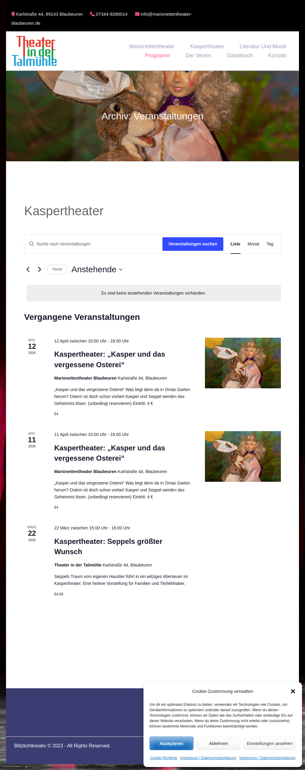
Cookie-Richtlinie (163, 758)
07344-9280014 (108, 14)
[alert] (154, 293)
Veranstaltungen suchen (192, 243)
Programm (157, 55)
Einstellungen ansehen (270, 743)
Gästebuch (240, 55)
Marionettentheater (152, 46)
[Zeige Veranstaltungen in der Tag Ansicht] (269, 244)
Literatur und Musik (263, 46)
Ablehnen (218, 743)
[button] (293, 691)
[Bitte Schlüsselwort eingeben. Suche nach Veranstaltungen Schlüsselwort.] (93, 244)
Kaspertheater (207, 46)
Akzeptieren (171, 743)
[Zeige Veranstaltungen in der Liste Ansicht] (236, 244)
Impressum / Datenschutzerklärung (208, 758)
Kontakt (277, 55)
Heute (57, 269)
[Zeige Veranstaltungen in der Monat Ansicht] (253, 244)
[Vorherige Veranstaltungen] (27, 269)
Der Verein (198, 55)
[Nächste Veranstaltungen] (39, 269)
